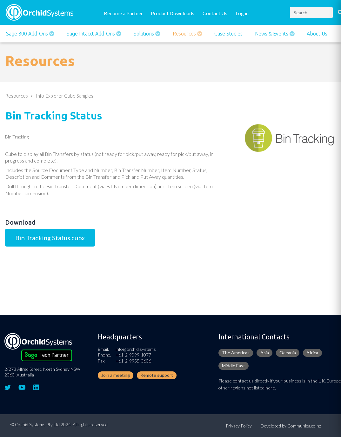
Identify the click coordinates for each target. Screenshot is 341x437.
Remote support (156, 375)
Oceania (287, 352)
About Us (317, 33)
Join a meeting (115, 375)
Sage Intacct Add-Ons (91, 33)
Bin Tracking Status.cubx (50, 237)
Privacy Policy (239, 425)
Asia (264, 352)
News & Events (272, 33)
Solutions (144, 33)
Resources (185, 33)
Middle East (233, 365)
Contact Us (215, 13)
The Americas (236, 352)
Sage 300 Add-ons (27, 33)
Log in (242, 13)
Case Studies (228, 33)
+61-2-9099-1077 (133, 354)
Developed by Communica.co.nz (291, 425)
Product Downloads (172, 13)
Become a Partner (123, 13)
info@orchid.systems (136, 349)
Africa (312, 352)
